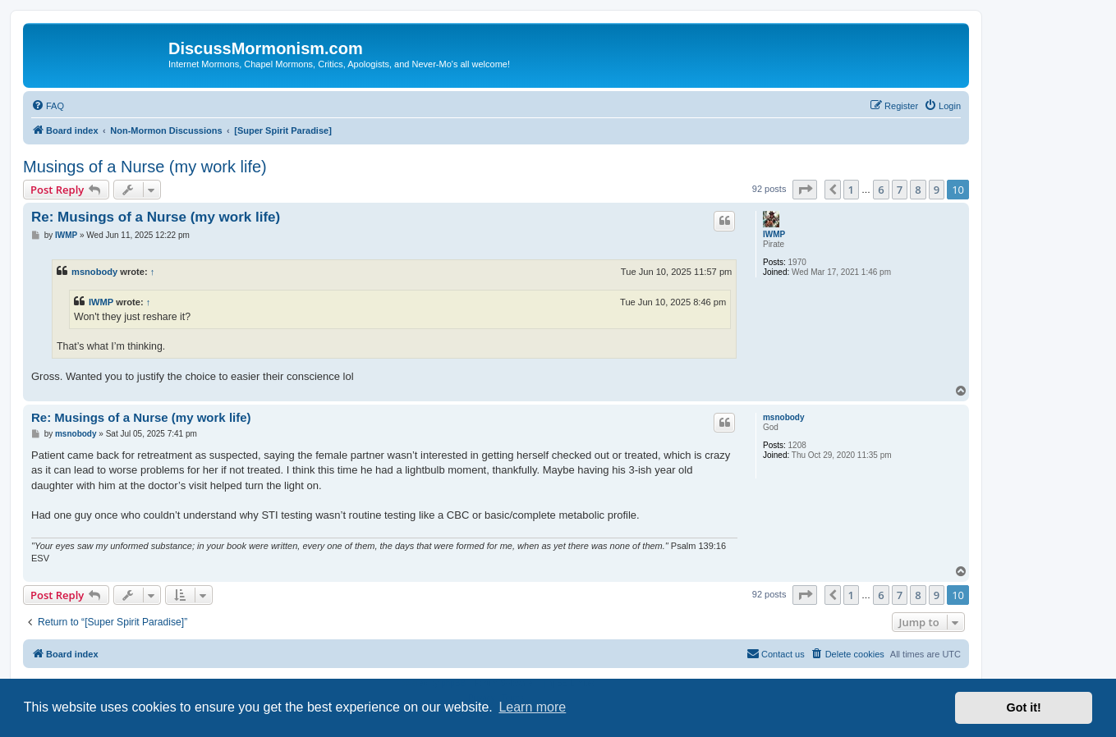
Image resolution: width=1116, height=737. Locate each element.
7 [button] (899, 189)
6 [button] (881, 189)
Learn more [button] (532, 707)
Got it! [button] (1024, 707)
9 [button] (936, 189)
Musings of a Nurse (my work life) (145, 167)
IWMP (774, 234)
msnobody (94, 272)
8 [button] (918, 189)
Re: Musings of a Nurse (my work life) (155, 217)
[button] (804, 189)
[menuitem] (47, 106)
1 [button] (851, 189)
